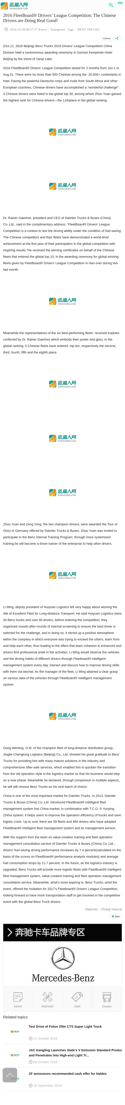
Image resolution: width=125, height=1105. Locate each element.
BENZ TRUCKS (88, 29)
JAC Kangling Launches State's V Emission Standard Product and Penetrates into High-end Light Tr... (76, 1052)
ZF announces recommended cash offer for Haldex (68, 1073)
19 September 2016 (47, 1085)
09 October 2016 (45, 1062)
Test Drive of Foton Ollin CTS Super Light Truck (65, 1026)
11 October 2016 (45, 1038)
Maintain (48, 1006)
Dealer (107, 1006)
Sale (77, 1006)
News (18, 1006)
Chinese (106, 38)
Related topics (15, 1017)
